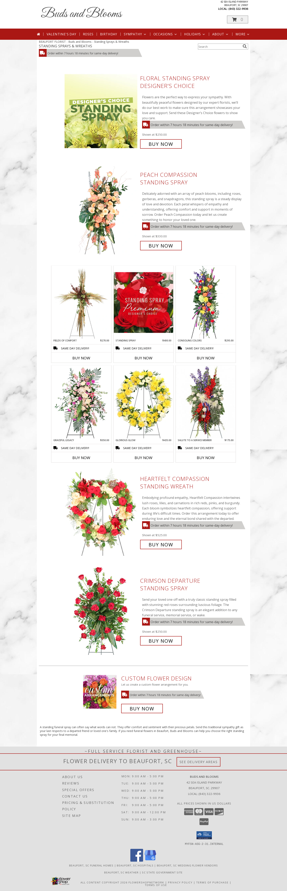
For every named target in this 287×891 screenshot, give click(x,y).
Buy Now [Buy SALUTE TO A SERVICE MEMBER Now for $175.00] (206, 457)
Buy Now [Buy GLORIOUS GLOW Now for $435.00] (143, 457)
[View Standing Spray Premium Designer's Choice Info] (143, 302)
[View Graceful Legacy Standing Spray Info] (81, 402)
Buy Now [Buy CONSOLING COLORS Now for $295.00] (206, 358)
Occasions (165, 34)
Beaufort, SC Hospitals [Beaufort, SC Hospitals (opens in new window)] (135, 865)
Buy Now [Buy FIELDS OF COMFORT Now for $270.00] (81, 358)
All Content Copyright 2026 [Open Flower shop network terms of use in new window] (104, 882)
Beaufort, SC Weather (121, 872)
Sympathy (135, 34)
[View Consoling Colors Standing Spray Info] (206, 302)
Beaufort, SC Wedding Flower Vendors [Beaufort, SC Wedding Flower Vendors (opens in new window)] (187, 865)
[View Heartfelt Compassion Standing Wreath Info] (101, 512)
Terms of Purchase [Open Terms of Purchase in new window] (212, 882)
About (220, 34)
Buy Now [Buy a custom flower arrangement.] (142, 708)
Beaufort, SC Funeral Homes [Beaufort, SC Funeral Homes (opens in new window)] (91, 865)
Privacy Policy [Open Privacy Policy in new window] (180, 882)
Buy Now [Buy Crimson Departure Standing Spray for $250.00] (161, 640)
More (243, 34)
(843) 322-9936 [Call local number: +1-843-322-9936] (238, 9)
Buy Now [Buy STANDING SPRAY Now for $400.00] (143, 358)
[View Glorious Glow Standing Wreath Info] (143, 402)
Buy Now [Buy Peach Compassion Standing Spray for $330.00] (161, 245)
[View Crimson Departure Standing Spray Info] (101, 611)
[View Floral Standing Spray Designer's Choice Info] (101, 111)
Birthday (108, 34)
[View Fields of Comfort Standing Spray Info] (81, 302)
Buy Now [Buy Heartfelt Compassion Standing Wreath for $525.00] (161, 544)
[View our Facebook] (136, 860)
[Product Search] (219, 46)
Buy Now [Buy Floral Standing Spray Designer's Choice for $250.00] (161, 144)
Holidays (195, 34)
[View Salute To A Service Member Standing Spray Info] (206, 402)
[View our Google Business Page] (150, 860)
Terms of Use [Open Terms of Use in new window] (156, 885)
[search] (245, 46)
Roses (88, 34)
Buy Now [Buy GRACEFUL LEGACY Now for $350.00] (81, 457)
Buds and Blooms (81, 14)
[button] (237, 19)
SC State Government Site (162, 872)
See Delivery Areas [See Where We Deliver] (199, 762)
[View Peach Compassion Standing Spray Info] (101, 210)
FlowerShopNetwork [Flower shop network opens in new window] (146, 882)
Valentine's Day (61, 34)
